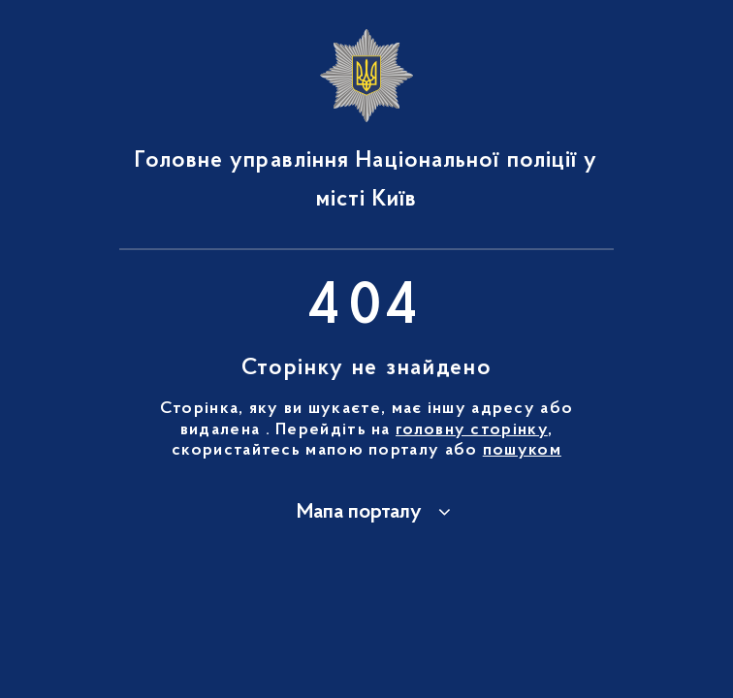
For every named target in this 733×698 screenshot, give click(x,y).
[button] (366, 512)
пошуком (522, 451)
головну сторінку (472, 430)
